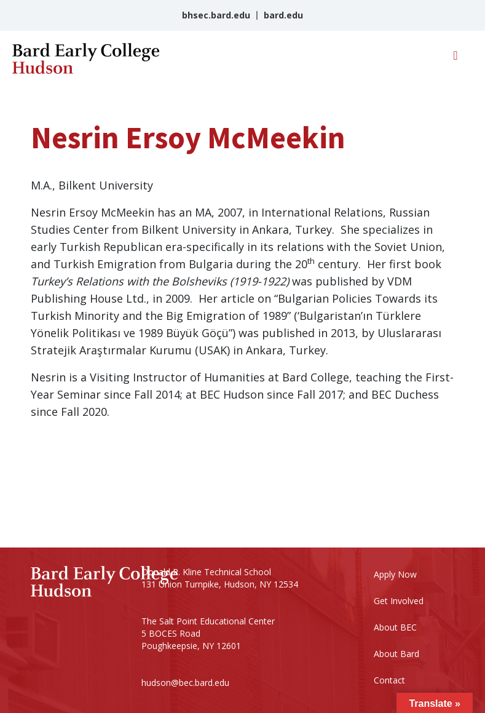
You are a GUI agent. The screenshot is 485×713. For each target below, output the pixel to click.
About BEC (395, 627)
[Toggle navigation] (455, 58)
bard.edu (283, 15)
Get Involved (399, 601)
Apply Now (395, 574)
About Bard (396, 653)
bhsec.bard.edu (216, 15)
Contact (389, 680)
